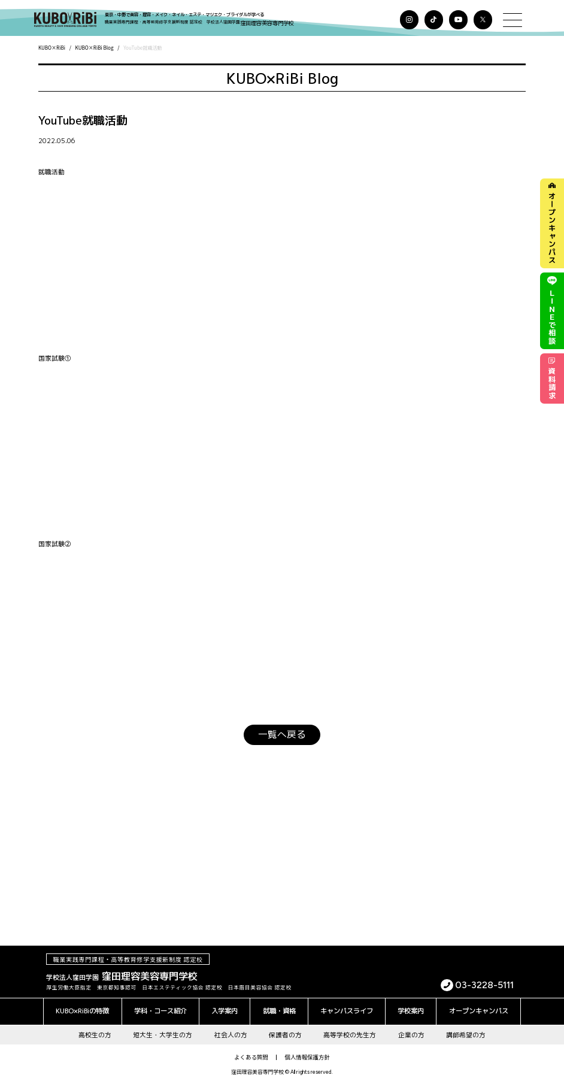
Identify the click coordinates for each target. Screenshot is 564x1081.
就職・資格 (279, 1006)
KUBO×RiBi (51, 47)
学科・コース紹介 (160, 1006)
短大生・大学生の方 (162, 1029)
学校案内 (411, 1006)
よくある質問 (251, 1052)
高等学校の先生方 (349, 1029)
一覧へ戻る (282, 732)
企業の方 (411, 1029)
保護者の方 (285, 1029)
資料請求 (552, 385)
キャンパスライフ (346, 1006)
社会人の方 (230, 1029)
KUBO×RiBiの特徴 (82, 1006)
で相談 (552, 314)
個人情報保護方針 (307, 1052)
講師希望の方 (466, 1029)
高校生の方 (94, 1029)
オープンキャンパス (552, 225)
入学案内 (224, 1006)
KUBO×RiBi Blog (94, 47)
